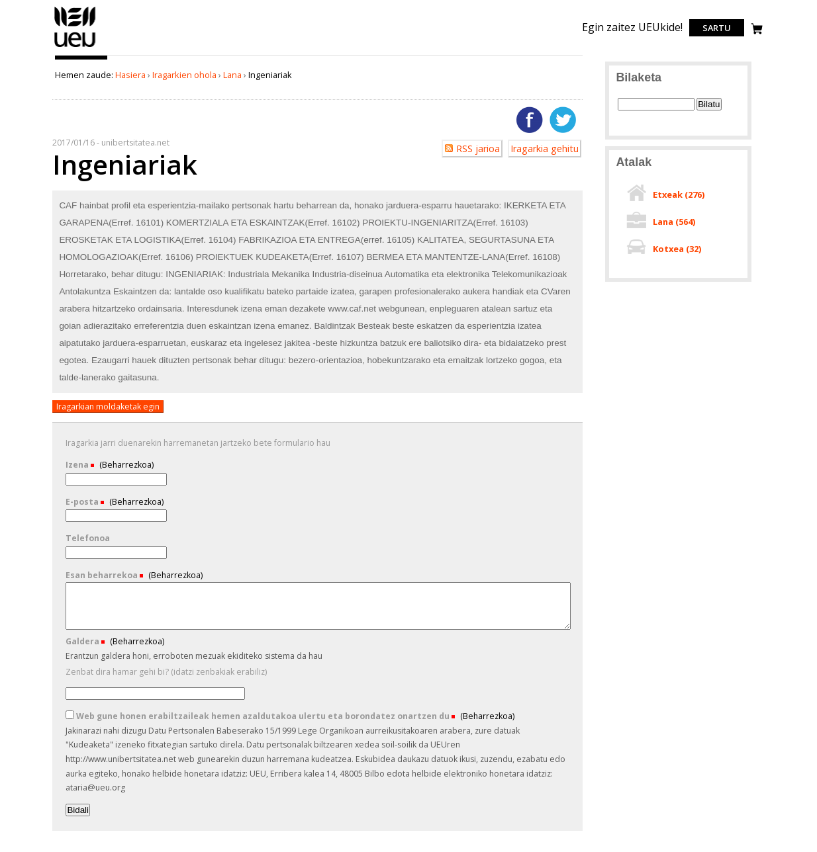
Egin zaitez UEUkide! (632, 27)
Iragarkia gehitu (544, 148)
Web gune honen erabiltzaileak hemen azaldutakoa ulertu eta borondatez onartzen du (259, 716)
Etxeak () (678, 194)
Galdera (83, 641)
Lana (232, 75)
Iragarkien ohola (184, 75)
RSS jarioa (478, 148)
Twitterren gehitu (563, 119)
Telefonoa (88, 538)
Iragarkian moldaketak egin (108, 406)
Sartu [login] (716, 28)
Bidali (78, 810)
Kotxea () (677, 249)
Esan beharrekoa (103, 575)
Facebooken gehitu (529, 119)
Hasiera (130, 75)
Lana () (674, 222)
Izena (78, 464)
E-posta (83, 501)
